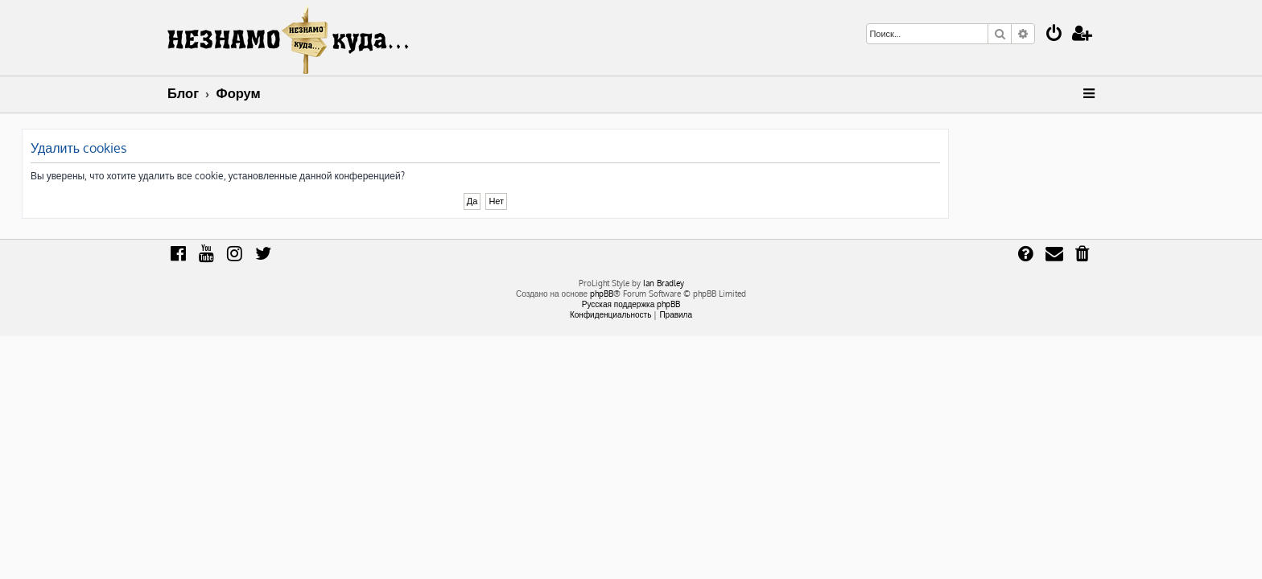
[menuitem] (1054, 35)
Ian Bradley (663, 283)
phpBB (601, 293)
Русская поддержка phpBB (631, 304)
